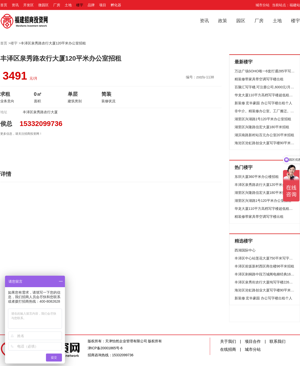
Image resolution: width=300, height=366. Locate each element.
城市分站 (263, 5)
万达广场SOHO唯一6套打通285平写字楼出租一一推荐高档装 (265, 71)
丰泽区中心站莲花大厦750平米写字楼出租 (265, 258)
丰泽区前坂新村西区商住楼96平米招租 (265, 266)
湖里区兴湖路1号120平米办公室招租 (263, 119)
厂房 (56, 5)
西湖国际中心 (245, 250)
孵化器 (116, 5)
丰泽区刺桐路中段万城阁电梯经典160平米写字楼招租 (265, 274)
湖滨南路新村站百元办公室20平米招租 (265, 135)
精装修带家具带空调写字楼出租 (259, 79)
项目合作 (253, 341)
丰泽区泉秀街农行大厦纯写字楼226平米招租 (265, 282)
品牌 (91, 5)
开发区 (28, 5)
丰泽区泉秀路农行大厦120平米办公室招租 (53, 43)
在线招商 (228, 349)
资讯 (15, 5)
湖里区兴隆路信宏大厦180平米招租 (262, 127)
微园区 (43, 5)
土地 (68, 5)
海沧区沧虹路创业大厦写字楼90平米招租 (265, 143)
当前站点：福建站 (286, 5)
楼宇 (79, 5)
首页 (3, 5)
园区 (240, 20)
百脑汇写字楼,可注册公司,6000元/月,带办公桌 (265, 87)
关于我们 (228, 341)
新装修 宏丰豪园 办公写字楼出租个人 (264, 103)
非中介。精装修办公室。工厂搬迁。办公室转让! (265, 111)
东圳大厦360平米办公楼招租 (257, 177)
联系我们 (278, 341)
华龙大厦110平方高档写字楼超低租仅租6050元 (265, 95)
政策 (222, 20)
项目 (102, 5)
